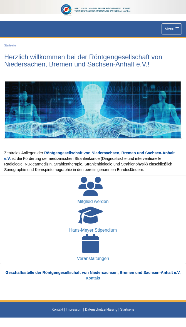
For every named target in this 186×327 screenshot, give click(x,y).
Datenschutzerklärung (101, 309)
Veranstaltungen (93, 258)
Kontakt (93, 278)
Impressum (74, 309)
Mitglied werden (92, 201)
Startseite (10, 45)
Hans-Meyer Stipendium (93, 230)
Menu (173, 28)
